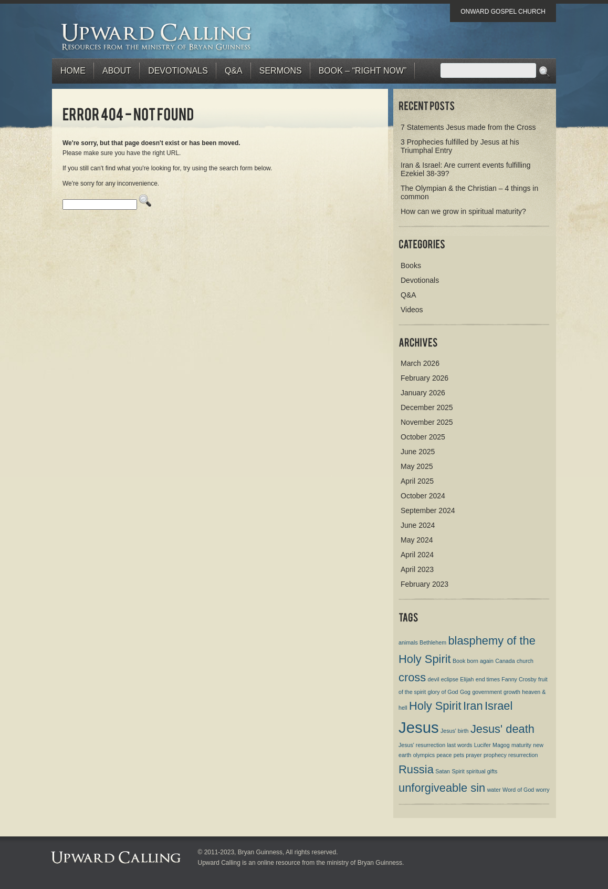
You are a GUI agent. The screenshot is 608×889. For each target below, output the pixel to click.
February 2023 (424, 584)
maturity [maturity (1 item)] (521, 745)
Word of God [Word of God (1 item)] (518, 789)
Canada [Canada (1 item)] (505, 661)
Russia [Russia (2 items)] (416, 769)
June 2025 (418, 451)
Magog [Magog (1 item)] (501, 745)
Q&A (234, 70)
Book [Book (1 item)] (459, 661)
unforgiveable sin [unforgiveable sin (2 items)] (442, 787)
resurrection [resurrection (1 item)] (523, 755)
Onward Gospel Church (503, 11)
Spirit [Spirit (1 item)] (458, 771)
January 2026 (423, 393)
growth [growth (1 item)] (512, 692)
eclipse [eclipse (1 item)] (449, 679)
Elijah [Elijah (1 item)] (467, 679)
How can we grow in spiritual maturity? (463, 211)
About (116, 70)
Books (411, 265)
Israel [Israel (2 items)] (498, 705)
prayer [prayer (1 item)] (473, 755)
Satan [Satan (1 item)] (442, 771)
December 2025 (427, 407)
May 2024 (417, 540)
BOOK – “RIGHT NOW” (363, 70)
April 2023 (417, 569)
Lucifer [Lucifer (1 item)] (482, 745)
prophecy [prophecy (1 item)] (495, 755)
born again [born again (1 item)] (480, 661)
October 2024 (423, 496)
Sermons (280, 70)
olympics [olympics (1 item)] (424, 755)
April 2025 (417, 481)
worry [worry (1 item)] (543, 789)
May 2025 (417, 466)
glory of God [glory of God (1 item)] (442, 692)
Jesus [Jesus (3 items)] (419, 727)
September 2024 (428, 510)
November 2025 (427, 422)
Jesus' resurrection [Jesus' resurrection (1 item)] (422, 745)
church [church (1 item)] (525, 661)
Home (73, 70)
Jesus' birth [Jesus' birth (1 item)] (455, 731)
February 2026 (424, 378)
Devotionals (178, 70)
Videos (412, 309)
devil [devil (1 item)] (433, 679)
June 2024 (418, 525)
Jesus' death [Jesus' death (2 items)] (502, 728)
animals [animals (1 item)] (408, 642)
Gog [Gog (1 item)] (465, 692)
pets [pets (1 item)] (459, 755)
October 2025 (423, 437)
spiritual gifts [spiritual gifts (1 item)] (481, 771)
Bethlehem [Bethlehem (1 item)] (433, 642)
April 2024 (417, 554)
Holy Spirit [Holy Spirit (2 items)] (435, 705)
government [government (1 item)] (486, 692)
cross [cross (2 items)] (412, 677)
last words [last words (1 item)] (459, 745)
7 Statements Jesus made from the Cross (468, 127)
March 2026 (420, 363)
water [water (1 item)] (494, 789)
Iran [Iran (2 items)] (473, 705)
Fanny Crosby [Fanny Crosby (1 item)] (518, 679)
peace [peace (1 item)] (444, 755)
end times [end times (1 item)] (488, 679)
